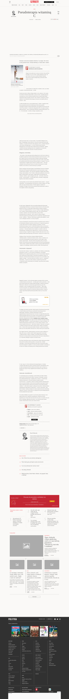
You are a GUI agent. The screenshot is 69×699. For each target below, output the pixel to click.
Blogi (37, 5)
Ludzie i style (51, 637)
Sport (50, 645)
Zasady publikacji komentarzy (27, 682)
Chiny (9, 676)
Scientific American (11, 640)
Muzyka (23, 651)
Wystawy (23, 656)
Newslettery (51, 636)
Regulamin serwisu (25, 680)
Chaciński (37, 640)
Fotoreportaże (51, 639)
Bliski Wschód (11, 673)
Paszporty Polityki (25, 661)
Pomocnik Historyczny (12, 639)
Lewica (9, 656)
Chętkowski (37, 642)
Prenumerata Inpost (52, 658)
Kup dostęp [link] (34, 412)
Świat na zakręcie (38, 653)
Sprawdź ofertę (45, 297)
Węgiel (23, 639)
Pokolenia (48, 5)
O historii (37, 656)
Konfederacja (10, 661)
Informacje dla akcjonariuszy (27, 688)
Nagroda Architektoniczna (26, 662)
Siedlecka (37, 636)
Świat (23, 5)
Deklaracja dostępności (26, 686)
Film (23, 653)
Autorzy (50, 651)
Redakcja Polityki (11, 680)
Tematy (50, 653)
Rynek (26, 5)
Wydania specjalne (11, 637)
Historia (50, 640)
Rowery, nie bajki (38, 659)
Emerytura (24, 640)
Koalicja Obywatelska (12, 653)
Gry (22, 659)
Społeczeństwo (51, 642)
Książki (23, 650)
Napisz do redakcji (11, 684)
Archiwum (51, 650)
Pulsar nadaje (37, 662)
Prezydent (10, 662)
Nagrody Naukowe (25, 676)
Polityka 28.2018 (22, 416)
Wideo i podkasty (42, 5)
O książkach (37, 654)
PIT (22, 637)
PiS (9, 654)
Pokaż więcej (34, 589)
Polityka (9, 636)
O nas (50, 655)
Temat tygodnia (38, 650)
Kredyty (23, 642)
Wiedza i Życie (11, 642)
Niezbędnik (10, 647)
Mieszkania (24, 636)
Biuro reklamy (10, 682)
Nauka (34, 5)
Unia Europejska (11, 670)
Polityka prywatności (25, 684)
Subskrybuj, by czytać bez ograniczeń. (36, 69)
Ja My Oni (10, 645)
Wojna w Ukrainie (11, 668)
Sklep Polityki (51, 656)
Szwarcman (37, 637)
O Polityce (10, 688)
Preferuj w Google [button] (54, 19)
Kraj (19, 5)
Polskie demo (37, 661)
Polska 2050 (10, 659)
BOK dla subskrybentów (12, 686)
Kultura (30, 5)
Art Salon (23, 664)
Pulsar (23, 670)
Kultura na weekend (38, 651)
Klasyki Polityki (52, 647)
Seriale (23, 654)
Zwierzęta (50, 648)
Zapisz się (52, 494)
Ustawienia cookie (25, 690)
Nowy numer (15, 5)
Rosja (9, 675)
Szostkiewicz (37, 639)
